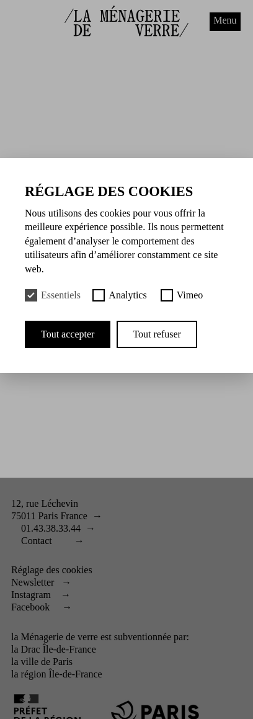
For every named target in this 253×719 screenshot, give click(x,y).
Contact (36, 540)
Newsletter (32, 582)
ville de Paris (47, 661)
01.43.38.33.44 (51, 528)
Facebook (30, 607)
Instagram (31, 594)
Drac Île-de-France (58, 649)
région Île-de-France (61, 674)
